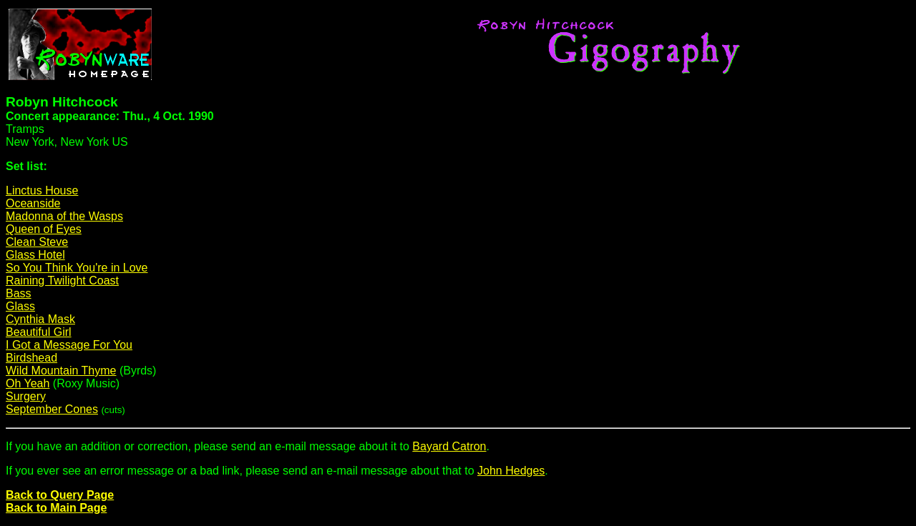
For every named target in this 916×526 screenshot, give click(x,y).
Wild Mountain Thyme (61, 370)
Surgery (26, 396)
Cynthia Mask (40, 319)
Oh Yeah (27, 383)
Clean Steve (37, 242)
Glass (20, 306)
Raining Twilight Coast (62, 280)
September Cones (52, 409)
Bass (18, 293)
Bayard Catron (449, 446)
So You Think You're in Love (76, 268)
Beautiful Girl (39, 332)
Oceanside (33, 203)
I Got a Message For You (69, 345)
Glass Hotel (35, 255)
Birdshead (31, 358)
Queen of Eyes (44, 229)
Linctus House (42, 190)
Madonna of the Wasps (64, 216)
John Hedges (511, 471)
